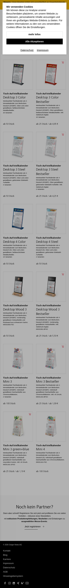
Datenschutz (27, 50)
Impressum (43, 50)
